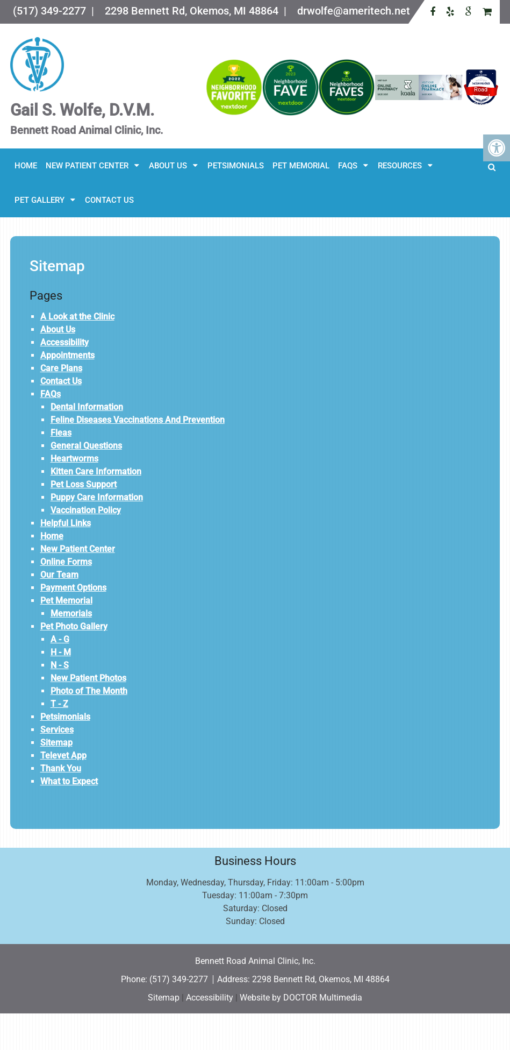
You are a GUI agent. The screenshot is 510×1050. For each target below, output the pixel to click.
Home (26, 166)
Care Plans (61, 368)
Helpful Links (65, 523)
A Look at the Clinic (77, 316)
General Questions (86, 446)
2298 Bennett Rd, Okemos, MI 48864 (321, 979)
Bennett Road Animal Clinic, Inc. (480, 97)
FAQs (347, 166)
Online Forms (66, 562)
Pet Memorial (300, 166)
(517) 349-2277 (179, 979)
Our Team (59, 575)
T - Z (59, 704)
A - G (60, 639)
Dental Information (87, 407)
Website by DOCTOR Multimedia (301, 997)
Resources (400, 166)
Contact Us (109, 200)
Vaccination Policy (86, 510)
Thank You (60, 768)
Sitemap (56, 742)
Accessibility (64, 342)
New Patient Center (87, 166)
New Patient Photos (88, 678)
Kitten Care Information (96, 471)
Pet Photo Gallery (73, 626)
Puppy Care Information (97, 497)
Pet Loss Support (84, 484)
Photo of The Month (89, 691)
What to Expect (69, 781)
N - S (60, 665)
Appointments (67, 355)
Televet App (63, 755)
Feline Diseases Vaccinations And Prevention (138, 420)
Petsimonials (235, 166)
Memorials (71, 613)
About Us (168, 166)
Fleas (61, 433)
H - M (61, 652)
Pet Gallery (39, 200)
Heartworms (74, 458)
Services (57, 730)
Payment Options (73, 588)
